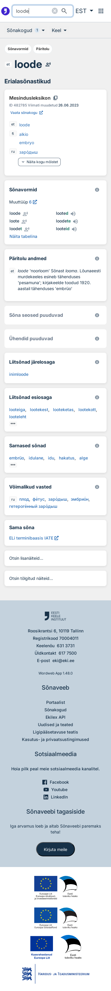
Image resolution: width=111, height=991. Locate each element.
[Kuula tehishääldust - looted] (73, 213)
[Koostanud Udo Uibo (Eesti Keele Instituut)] (97, 258)
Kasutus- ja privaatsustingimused (55, 739)
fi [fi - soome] (13, 133)
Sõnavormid (18, 49)
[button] (84, 11)
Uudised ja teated (55, 724)
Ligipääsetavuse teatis (55, 731)
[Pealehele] (5, 11)
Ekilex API (55, 717)
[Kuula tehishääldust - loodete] (75, 221)
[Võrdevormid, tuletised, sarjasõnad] (97, 315)
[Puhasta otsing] (54, 11)
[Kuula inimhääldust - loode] (48, 64)
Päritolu (42, 49)
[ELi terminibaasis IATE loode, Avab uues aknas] (34, 537)
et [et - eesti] (8, 64)
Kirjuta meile (55, 849)
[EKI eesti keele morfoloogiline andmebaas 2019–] (97, 189)
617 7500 (68, 653)
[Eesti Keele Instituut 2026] (97, 338)
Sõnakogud (55, 709)
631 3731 (66, 645)
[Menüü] (101, 11)
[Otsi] (64, 11)
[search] (42, 11)
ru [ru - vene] (13, 151)
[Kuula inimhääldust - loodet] (26, 229)
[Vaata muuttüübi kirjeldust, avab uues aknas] (33, 201)
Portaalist (55, 702)
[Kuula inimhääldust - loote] (24, 221)
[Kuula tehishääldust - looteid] (74, 229)
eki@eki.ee (63, 660)
